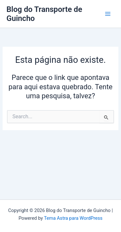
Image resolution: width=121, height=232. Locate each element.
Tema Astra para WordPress (73, 218)
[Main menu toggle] (108, 14)
